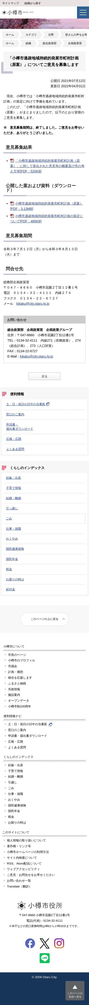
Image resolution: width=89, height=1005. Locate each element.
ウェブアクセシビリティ (23, 869)
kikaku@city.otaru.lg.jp (32, 303)
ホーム (10, 34)
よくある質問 (15, 449)
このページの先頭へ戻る (75, 995)
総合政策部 (49, 43)
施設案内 (14, 695)
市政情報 (14, 689)
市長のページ (17, 655)
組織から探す (32, 3)
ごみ (9, 518)
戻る (44, 376)
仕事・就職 (13, 528)
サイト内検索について (22, 857)
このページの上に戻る (44, 619)
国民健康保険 (15, 549)
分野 (51, 34)
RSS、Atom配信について (24, 863)
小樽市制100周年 (19, 706)
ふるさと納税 (17, 683)
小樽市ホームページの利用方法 (28, 852)
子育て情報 (13, 488)
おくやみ (12, 538)
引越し (12, 782)
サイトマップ (10, 3)
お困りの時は (15, 579)
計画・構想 (15, 672)
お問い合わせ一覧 (19, 880)
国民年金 (12, 559)
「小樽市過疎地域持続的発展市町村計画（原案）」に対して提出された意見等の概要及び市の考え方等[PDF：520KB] (47, 166)
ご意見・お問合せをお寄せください (31, 875)
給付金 (10, 589)
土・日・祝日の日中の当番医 (28, 404)
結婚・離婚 (13, 498)
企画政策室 (75, 43)
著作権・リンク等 (19, 846)
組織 (28, 43)
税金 (9, 569)
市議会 (12, 666)
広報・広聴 (13, 439)
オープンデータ (18, 700)
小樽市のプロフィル (21, 660)
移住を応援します (20, 677)
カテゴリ (31, 34)
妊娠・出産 (13, 477)
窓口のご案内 (15, 414)
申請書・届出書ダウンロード (27, 735)
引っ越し (12, 508)
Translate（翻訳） (19, 886)
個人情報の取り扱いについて (26, 840)
